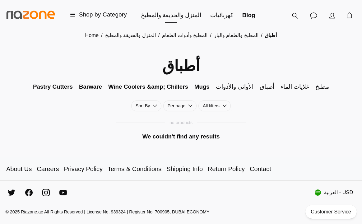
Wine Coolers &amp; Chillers (148, 86)
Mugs (202, 86)
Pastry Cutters (53, 86)
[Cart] (349, 15)
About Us (19, 169)
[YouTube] (63, 192)
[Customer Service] (313, 15)
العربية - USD (334, 192)
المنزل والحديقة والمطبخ (130, 35)
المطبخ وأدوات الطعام (184, 35)
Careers (48, 169)
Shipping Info (184, 169)
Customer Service (331, 211)
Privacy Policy (83, 169)
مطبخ (322, 86)
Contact (260, 169)
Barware (90, 86)
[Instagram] (46, 192)
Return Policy (226, 169)
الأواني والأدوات (234, 86)
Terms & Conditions (134, 169)
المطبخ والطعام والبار (236, 35)
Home (92, 35)
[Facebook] (29, 192)
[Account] (332, 15)
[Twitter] (11, 192)
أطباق (267, 86)
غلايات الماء (295, 86)
